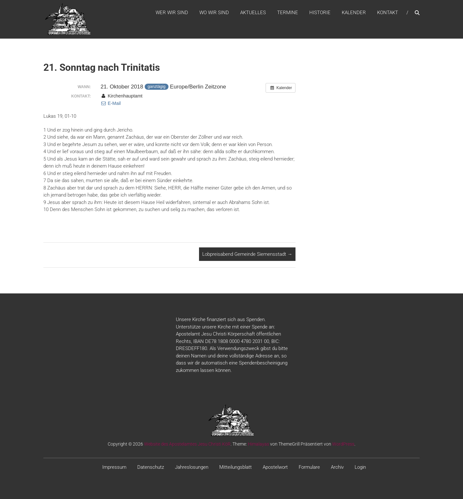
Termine (287, 12)
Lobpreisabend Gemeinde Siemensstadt (247, 254)
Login (360, 467)
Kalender (354, 12)
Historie (320, 12)
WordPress (343, 444)
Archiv (337, 467)
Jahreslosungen (191, 467)
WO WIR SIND (214, 12)
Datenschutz (150, 467)
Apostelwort (275, 467)
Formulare (309, 467)
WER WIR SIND (172, 12)
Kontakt (387, 12)
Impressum (114, 467)
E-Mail (111, 103)
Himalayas (258, 444)
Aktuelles (253, 12)
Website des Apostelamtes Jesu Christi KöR (187, 444)
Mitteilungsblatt (235, 467)
